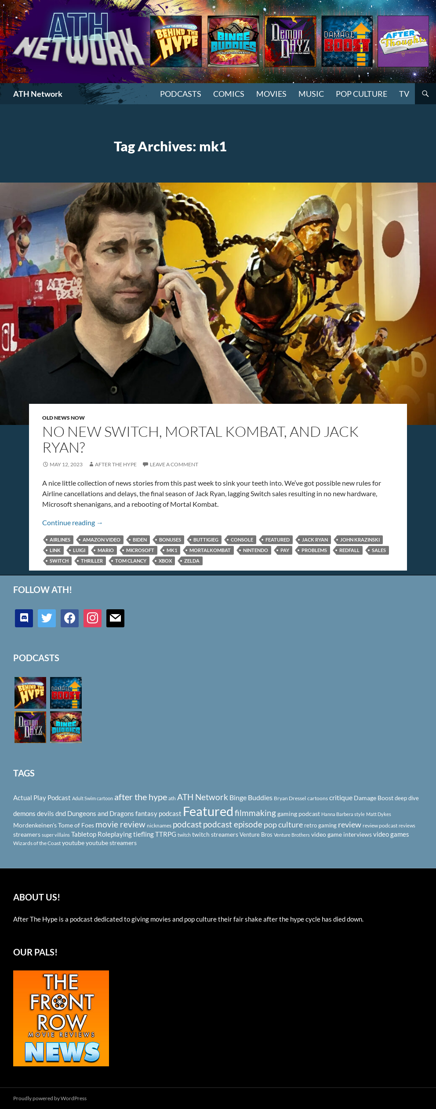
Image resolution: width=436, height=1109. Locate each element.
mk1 (172, 550)
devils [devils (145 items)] (45, 813)
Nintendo (255, 550)
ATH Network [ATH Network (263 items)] (202, 797)
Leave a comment (174, 464)
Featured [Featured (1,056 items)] (208, 811)
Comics (228, 94)
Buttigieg (205, 539)
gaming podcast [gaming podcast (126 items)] (298, 813)
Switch (59, 561)
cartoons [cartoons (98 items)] (317, 798)
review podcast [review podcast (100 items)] (380, 825)
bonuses (170, 539)
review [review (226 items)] (349, 824)
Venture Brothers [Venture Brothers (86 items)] (292, 835)
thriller (92, 561)
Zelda (192, 561)
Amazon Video (101, 539)
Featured (277, 539)
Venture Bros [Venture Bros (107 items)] (256, 834)
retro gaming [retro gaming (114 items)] (320, 825)
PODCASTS (180, 94)
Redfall (349, 550)
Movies (271, 94)
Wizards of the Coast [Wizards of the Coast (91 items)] (37, 843)
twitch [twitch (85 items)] (184, 835)
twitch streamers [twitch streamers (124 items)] (215, 834)
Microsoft (140, 550)
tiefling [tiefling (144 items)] (143, 834)
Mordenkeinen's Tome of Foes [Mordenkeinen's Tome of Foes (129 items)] (53, 825)
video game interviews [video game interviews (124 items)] (341, 834)
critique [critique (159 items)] (340, 798)
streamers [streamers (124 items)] (26, 834)
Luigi (79, 550)
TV (404, 94)
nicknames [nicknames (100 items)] (159, 825)
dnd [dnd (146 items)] (60, 813)
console (242, 539)
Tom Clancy (130, 561)
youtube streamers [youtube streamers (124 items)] (111, 842)
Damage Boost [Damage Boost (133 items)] (373, 798)
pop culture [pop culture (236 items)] (283, 824)
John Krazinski (360, 539)
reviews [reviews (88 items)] (407, 825)
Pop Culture (361, 94)
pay (284, 550)
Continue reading (72, 522)
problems (314, 550)
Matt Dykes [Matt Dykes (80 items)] (378, 814)
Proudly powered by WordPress (50, 1098)
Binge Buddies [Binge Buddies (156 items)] (250, 798)
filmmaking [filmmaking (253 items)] (255, 813)
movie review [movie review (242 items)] (120, 824)
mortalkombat (210, 550)
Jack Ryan (315, 539)
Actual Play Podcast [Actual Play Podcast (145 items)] (42, 798)
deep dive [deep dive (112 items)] (407, 798)
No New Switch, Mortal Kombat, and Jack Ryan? (200, 439)
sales (379, 550)
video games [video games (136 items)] (391, 834)
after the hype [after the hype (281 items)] (140, 797)
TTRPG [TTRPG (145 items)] (165, 834)
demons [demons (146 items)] (24, 813)
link (55, 550)
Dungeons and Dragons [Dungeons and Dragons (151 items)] (100, 813)
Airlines (60, 539)
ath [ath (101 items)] (172, 798)
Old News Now (63, 417)
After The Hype (116, 464)
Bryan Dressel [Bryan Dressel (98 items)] (290, 798)
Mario (106, 550)
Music (311, 94)
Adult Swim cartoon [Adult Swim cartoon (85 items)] (92, 798)
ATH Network (37, 94)
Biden (140, 539)
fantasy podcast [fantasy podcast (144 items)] (158, 813)
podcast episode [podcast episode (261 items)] (232, 824)
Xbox (165, 561)
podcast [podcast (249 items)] (187, 824)
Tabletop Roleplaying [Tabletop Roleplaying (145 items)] (101, 834)
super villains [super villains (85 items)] (56, 835)
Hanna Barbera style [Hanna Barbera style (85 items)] (343, 814)
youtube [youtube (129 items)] (73, 842)
